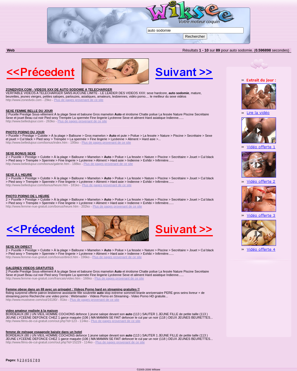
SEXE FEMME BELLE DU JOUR (29, 111)
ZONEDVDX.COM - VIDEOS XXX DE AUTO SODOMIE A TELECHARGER (59, 89)
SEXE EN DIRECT (19, 246)
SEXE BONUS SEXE (21, 153)
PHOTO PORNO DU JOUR (25, 132)
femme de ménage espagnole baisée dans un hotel (44, 332)
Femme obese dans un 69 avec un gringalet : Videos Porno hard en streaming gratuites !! (73, 289)
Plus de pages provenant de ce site (78, 100)
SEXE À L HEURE (19, 174)
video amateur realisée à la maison (32, 310)
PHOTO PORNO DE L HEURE (27, 196)
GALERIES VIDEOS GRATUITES (30, 268)
